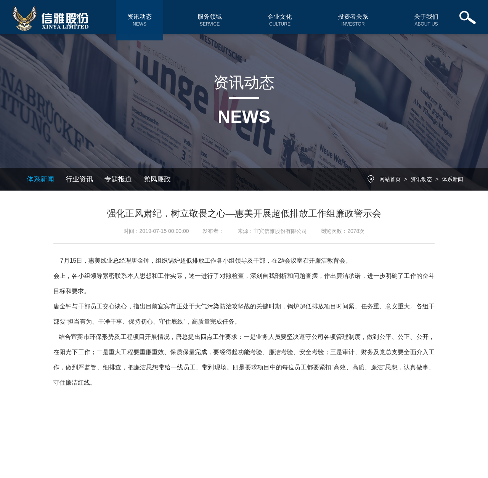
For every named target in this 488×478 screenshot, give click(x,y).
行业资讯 (79, 179)
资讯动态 (421, 179)
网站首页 (390, 179)
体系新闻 (40, 179)
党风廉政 (157, 179)
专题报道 (118, 179)
